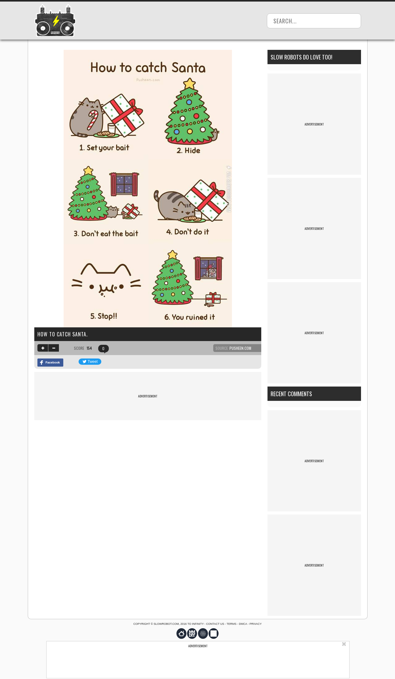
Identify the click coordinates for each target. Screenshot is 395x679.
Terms (232, 623)
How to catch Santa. (62, 334)
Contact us (215, 623)
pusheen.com (240, 348)
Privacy (255, 623)
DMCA (243, 623)
